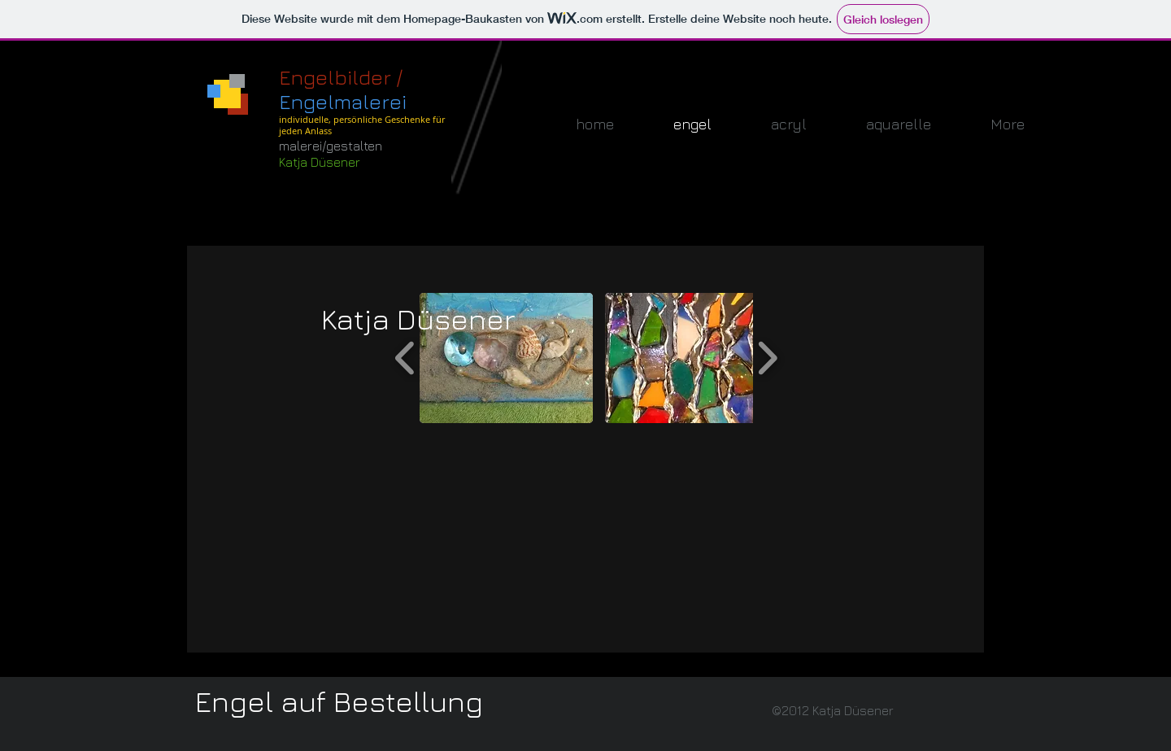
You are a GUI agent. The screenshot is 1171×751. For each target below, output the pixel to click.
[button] (506, 358)
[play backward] (405, 358)
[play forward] (767, 358)
